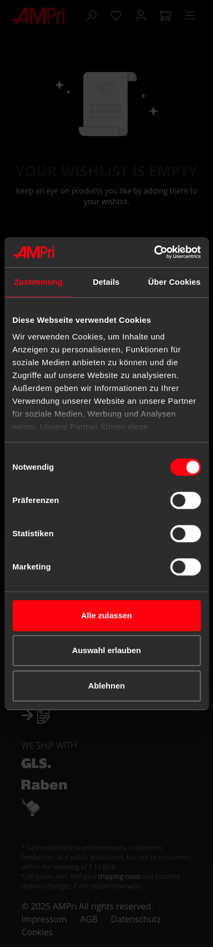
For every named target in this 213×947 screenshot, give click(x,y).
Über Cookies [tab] (174, 281)
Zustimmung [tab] (38, 281)
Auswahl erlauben (106, 650)
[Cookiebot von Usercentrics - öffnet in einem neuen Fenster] (154, 252)
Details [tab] (106, 281)
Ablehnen (106, 685)
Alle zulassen (106, 615)
